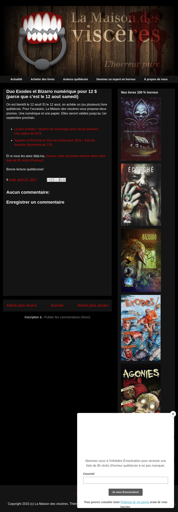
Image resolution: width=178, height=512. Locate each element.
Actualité (16, 79)
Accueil (57, 305)
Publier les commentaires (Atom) (67, 317)
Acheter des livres (43, 79)
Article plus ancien (93, 305)
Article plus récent (21, 305)
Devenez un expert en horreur (116, 79)
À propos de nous (156, 79)
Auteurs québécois (75, 79)
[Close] (173, 414)
